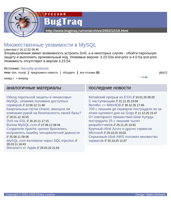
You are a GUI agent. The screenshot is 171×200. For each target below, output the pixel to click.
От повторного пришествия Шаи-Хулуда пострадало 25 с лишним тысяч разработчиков (121, 121)
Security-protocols (35, 68)
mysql (22, 72)
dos (14, 72)
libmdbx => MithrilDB (105, 105)
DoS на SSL (16, 121)
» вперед (22, 78)
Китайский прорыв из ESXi (110, 97)
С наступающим (102, 101)
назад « (9, 78)
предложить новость (44, 72)
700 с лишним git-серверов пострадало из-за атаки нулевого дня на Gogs (125, 111)
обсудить (69, 72)
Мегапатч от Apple (21, 148)
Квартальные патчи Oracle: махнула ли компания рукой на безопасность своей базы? (44, 111)
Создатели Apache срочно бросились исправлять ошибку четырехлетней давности (43, 131)
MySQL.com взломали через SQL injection (40, 141)
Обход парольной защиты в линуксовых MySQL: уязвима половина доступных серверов (39, 101)
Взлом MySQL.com (22, 125)
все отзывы (90, 72)
